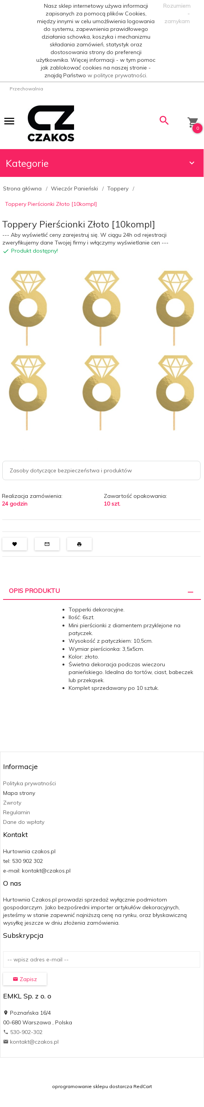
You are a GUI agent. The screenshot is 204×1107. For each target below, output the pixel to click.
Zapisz (25, 979)
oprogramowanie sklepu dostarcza (92, 1086)
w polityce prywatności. (117, 75)
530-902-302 (22, 1032)
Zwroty (12, 802)
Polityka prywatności (29, 783)
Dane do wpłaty (23, 821)
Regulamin (16, 812)
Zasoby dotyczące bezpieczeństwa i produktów (71, 470)
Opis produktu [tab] (34, 590)
